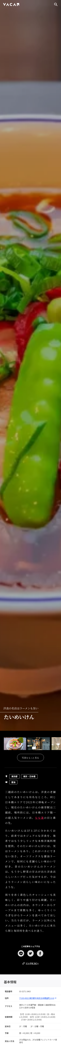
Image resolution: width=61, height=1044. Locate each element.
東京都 (14, 776)
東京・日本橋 (29, 776)
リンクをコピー (30, 963)
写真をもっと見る (30, 758)
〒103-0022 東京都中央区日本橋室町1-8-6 (37, 998)
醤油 (13, 782)
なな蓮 (39, 818)
